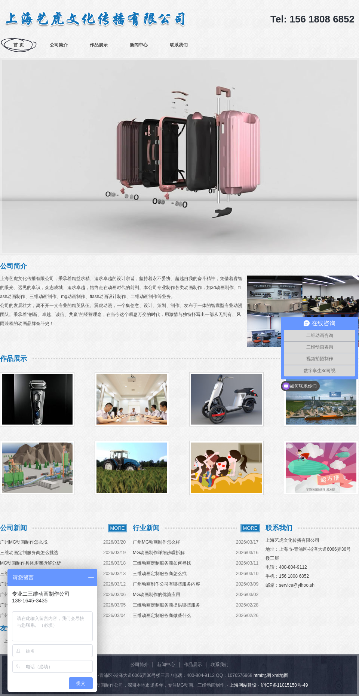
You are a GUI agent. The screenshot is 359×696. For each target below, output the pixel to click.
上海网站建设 (243, 685)
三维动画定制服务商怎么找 (160, 573)
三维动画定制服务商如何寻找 (162, 563)
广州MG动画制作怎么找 (23, 542)
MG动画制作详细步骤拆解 (159, 552)
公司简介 (59, 45)
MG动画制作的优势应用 (156, 594)
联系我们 (179, 45)
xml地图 (280, 675)
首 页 (18, 45)
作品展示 (99, 45)
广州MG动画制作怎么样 (156, 542)
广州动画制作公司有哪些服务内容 (166, 584)
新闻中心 (139, 45)
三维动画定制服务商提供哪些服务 (166, 605)
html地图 (262, 675)
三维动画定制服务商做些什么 (162, 615)
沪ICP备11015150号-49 (284, 685)
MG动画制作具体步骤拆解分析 (30, 563)
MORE (117, 528)
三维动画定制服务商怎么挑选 (29, 552)
